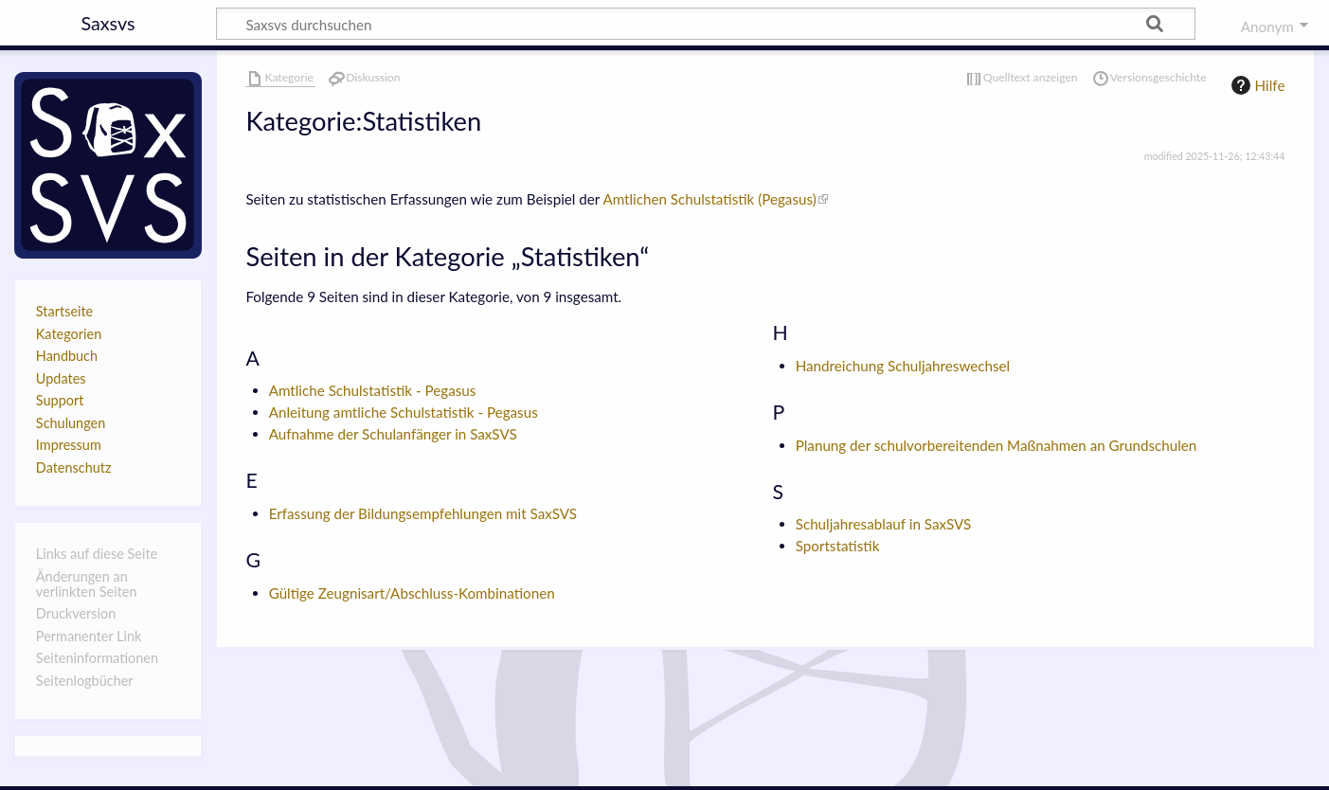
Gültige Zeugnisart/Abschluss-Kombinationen (412, 592)
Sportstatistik (838, 545)
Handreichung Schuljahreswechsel (903, 365)
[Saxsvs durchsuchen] (705, 24)
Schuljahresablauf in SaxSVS (884, 523)
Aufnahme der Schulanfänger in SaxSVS (393, 433)
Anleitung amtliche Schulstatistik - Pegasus (403, 412)
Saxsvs (108, 22)
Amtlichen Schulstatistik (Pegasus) (709, 198)
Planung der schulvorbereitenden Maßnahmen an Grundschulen (996, 445)
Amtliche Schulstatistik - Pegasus (372, 390)
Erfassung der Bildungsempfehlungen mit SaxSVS (423, 513)
